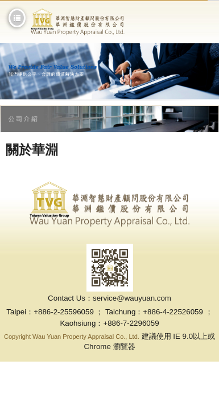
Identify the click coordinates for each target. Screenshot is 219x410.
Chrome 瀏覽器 (109, 346)
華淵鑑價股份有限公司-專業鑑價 (78, 22)
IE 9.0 (183, 336)
